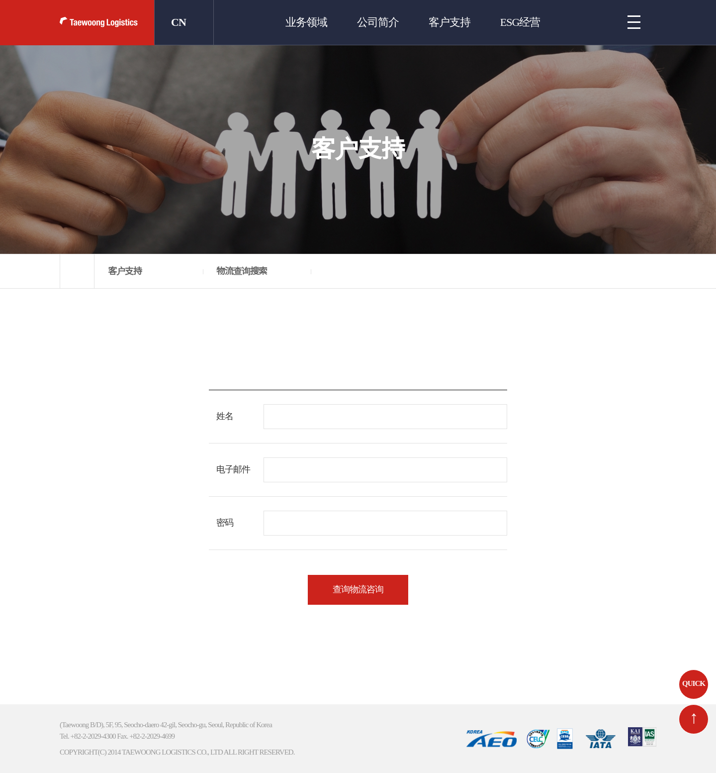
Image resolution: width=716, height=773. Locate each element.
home (77, 271)
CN (178, 22)
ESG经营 (520, 22)
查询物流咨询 (358, 589)
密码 (224, 522)
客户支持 (449, 22)
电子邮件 (233, 469)
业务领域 (306, 22)
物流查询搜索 (241, 271)
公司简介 (378, 22)
